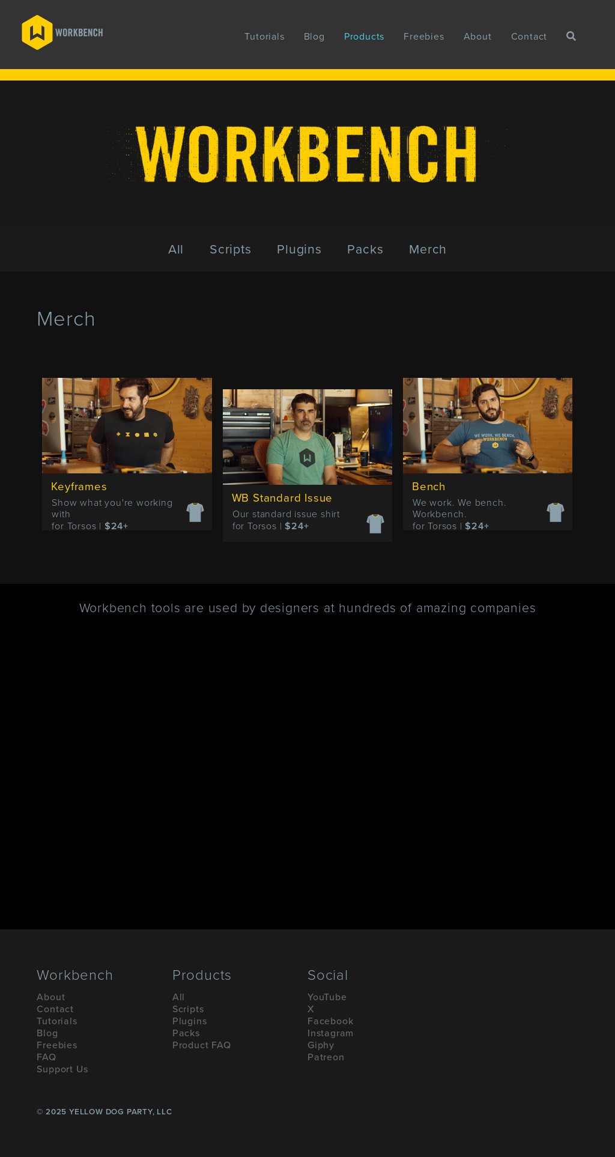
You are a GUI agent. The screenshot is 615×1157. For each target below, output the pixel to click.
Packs (365, 249)
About (478, 37)
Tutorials (264, 37)
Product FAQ (201, 1045)
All (176, 249)
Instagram (331, 1033)
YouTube (327, 997)
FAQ (46, 1057)
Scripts (231, 249)
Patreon (326, 1057)
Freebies (424, 37)
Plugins (299, 249)
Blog (314, 37)
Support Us (62, 1069)
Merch (428, 249)
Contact (529, 37)
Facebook (330, 1021)
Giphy (321, 1045)
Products (364, 37)
